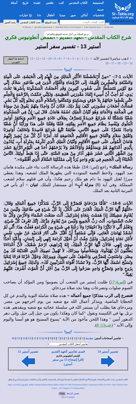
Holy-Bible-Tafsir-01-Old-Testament (68, 27)
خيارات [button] (25, 15)
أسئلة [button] (14, 2)
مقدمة (89, 338)
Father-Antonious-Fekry (92, 27)
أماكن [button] (84, 15)
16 (119, 63)
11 (43, 58)
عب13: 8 (104, 325)
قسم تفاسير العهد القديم (68, 351)
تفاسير (107, 380)
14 (131, 63)
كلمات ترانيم (29, 380)
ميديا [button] (62, 15)
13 (31, 58)
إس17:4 (117, 282)
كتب (57, 380)
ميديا (21, 380)
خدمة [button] (100, 9)
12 (37, 58)
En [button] (39, 15)
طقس (74, 380)
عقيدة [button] (37, 2)
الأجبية (87, 380)
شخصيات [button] (99, 15)
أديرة (38, 380)
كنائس (43, 380)
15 (125, 63)
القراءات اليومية (97, 380)
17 (113, 63)
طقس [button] (50, 2)
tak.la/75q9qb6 (68, 397)
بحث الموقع (51, 22)
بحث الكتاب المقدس (30, 22)
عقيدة (68, 380)
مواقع (10, 380)
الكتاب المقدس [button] (78, 2)
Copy (62, 393)
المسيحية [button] (98, 2)
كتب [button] (61, 2)
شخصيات (51, 380)
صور (16, 380)
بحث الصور (10, 22)
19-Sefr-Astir (108, 27)
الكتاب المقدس (122, 380)
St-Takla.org (27, 27)
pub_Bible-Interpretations (43, 27)
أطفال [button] (50, 15)
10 (49, 58)
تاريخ (62, 380)
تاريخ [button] (25, 2)
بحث (113, 380)
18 (106, 63)
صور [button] (73, 15)
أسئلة (81, 380)
